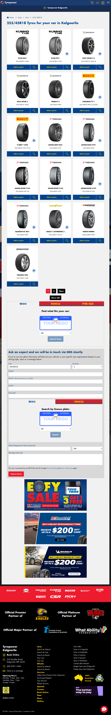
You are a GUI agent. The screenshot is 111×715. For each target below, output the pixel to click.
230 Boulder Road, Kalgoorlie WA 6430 (16, 660)
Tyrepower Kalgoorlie (55, 8)
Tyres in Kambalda (80, 652)
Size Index (77, 646)
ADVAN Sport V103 (22, 188)
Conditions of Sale (28, 711)
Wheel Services (43, 683)
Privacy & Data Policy (15, 711)
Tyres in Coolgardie (80, 649)
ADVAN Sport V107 (88, 188)
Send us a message (15, 671)
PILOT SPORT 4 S (88, 58)
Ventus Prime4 (88, 232)
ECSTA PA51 (22, 58)
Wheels (40, 663)
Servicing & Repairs (44, 678)
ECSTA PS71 (55, 58)
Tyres (39, 646)
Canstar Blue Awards (81, 663)
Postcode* (12, 393)
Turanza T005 (22, 275)
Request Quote (16, 474)
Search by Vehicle (43, 649)
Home (10, 17)
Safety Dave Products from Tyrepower (51, 675)
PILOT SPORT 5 (22, 102)
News (39, 698)
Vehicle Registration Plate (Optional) (21, 445)
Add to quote (18, 67)
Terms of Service (66, 468)
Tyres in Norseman (80, 661)
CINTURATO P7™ (88, 102)
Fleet (39, 695)
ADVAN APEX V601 (55, 145)
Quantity (75, 364)
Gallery (40, 701)
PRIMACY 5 (55, 102)
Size (10, 364)
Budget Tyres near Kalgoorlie (84, 666)
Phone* (20, 378)
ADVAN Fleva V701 (88, 145)
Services (40, 672)
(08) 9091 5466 (14, 666)
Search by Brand (43, 655)
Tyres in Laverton (79, 655)
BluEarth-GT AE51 (22, 232)
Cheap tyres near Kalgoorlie (83, 669)
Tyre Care (40, 658)
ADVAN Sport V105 (55, 188)
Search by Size (42, 652)
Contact (40, 689)
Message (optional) (15, 453)
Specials (40, 686)
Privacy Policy (52, 468)
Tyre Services (42, 681)
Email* (11, 386)
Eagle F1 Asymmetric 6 (55, 232)
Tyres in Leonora (79, 658)
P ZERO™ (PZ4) (22, 145)
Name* (11, 371)
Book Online (42, 692)
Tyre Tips (40, 661)
